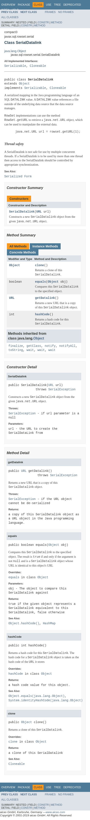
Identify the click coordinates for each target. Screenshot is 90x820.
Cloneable (38, 66)
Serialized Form (18, 177)
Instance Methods (45, 246)
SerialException (62, 390)
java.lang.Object (15, 51)
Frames (50, 12)
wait (30, 350)
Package (24, 4)
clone (39, 265)
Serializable (15, 66)
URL (39, 212)
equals (40, 282)
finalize (15, 346)
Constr (43, 22)
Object (24, 84)
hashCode (42, 314)
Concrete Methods (22, 252)
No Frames (66, 12)
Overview (8, 4)
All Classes (10, 17)
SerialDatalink (22, 212)
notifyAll (67, 346)
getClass (34, 346)
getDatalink (45, 298)
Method (56, 22)
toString (15, 350)
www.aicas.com (55, 812)
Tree (57, 4)
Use (48, 4)
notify (50, 346)
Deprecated (72, 4)
